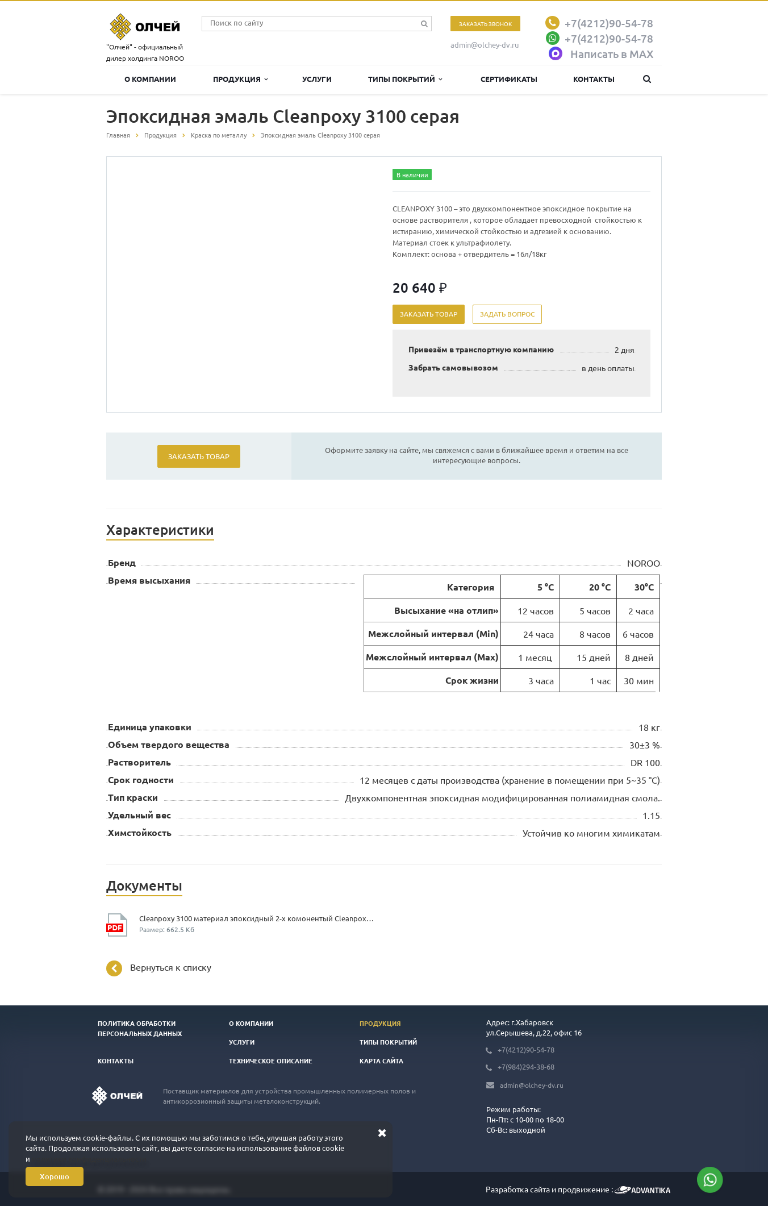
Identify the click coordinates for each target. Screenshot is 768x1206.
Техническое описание (270, 1060)
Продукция (240, 79)
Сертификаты (509, 79)
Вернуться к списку (158, 968)
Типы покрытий (405, 79)
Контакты (594, 79)
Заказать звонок (485, 23)
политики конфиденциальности (89, 1158)
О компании (150, 79)
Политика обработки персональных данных (140, 1028)
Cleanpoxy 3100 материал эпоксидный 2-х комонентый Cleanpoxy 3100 (257, 918)
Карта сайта (381, 1060)
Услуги (317, 79)
